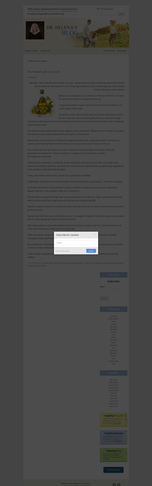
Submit (91, 251)
